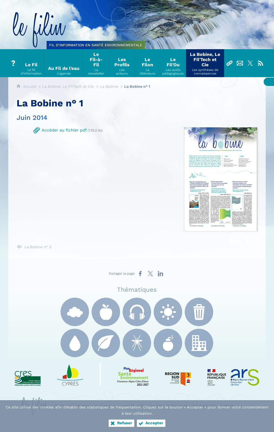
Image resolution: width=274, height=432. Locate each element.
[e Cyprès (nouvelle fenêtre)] (70, 374)
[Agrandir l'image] (221, 178)
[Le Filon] (147, 63)
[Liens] (229, 63)
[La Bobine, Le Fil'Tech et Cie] (205, 63)
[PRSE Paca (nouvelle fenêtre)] (133, 374)
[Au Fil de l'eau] (64, 63)
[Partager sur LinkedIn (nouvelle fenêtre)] (160, 273)
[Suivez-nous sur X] (250, 63)
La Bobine (109, 86)
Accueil (30, 86)
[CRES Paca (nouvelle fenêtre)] (28, 374)
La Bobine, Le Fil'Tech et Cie (68, 86)
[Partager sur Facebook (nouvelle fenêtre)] (140, 273)
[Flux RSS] (260, 63)
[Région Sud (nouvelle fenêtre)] (178, 374)
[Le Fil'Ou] (173, 63)
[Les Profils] (122, 63)
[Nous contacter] (240, 63)
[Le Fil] (31, 63)
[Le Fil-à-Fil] (96, 63)
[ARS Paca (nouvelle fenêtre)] (233, 374)
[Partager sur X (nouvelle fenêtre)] (150, 273)
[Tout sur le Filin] (13, 63)
